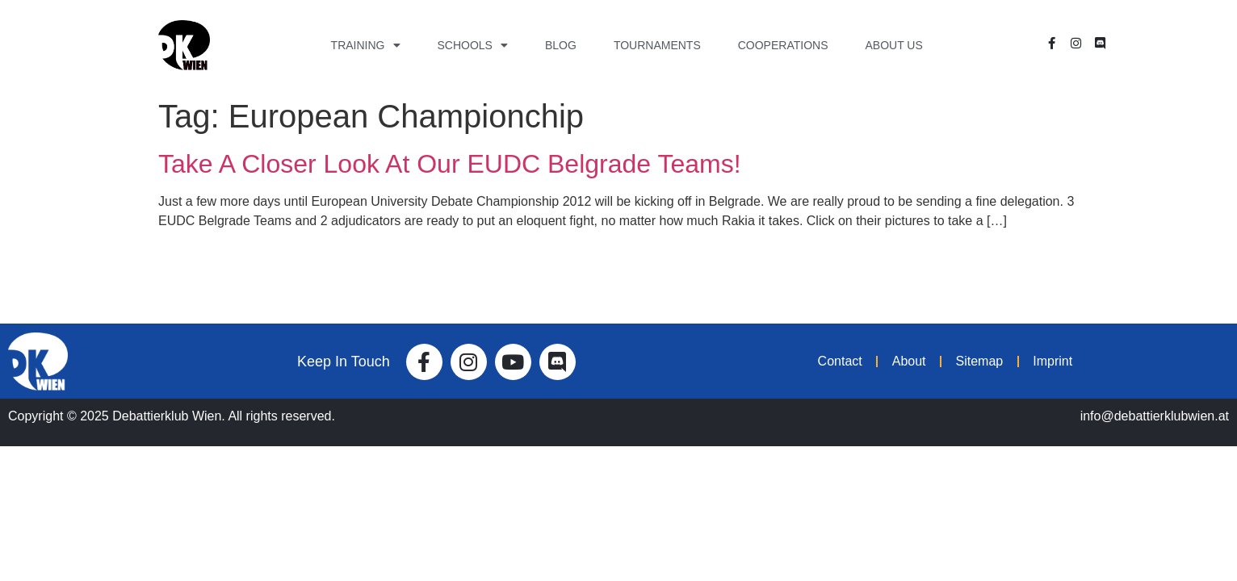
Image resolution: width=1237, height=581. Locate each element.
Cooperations (783, 45)
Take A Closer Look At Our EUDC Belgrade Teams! (449, 163)
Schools (473, 45)
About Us (894, 45)
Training (365, 45)
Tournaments (657, 45)
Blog (561, 45)
